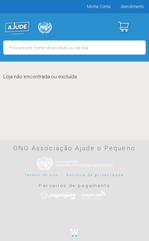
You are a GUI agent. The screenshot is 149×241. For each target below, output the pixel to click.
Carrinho (123, 27)
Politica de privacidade (95, 175)
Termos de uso (41, 175)
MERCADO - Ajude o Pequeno (17, 28)
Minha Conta (99, 6)
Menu (140, 27)
